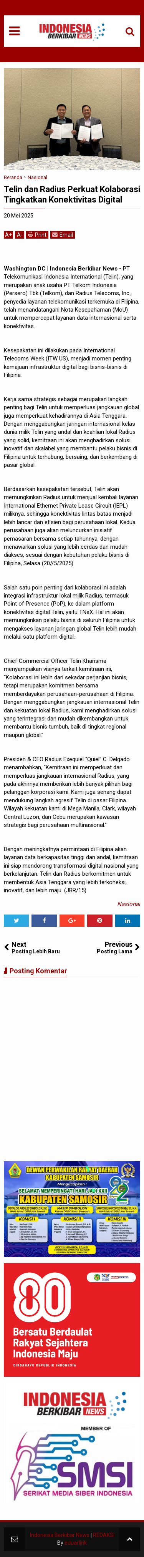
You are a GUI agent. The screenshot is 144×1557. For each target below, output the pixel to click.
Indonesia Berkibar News (59, 1535)
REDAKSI (103, 1535)
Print (37, 234)
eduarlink (76, 1543)
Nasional (128, 904)
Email (62, 234)
